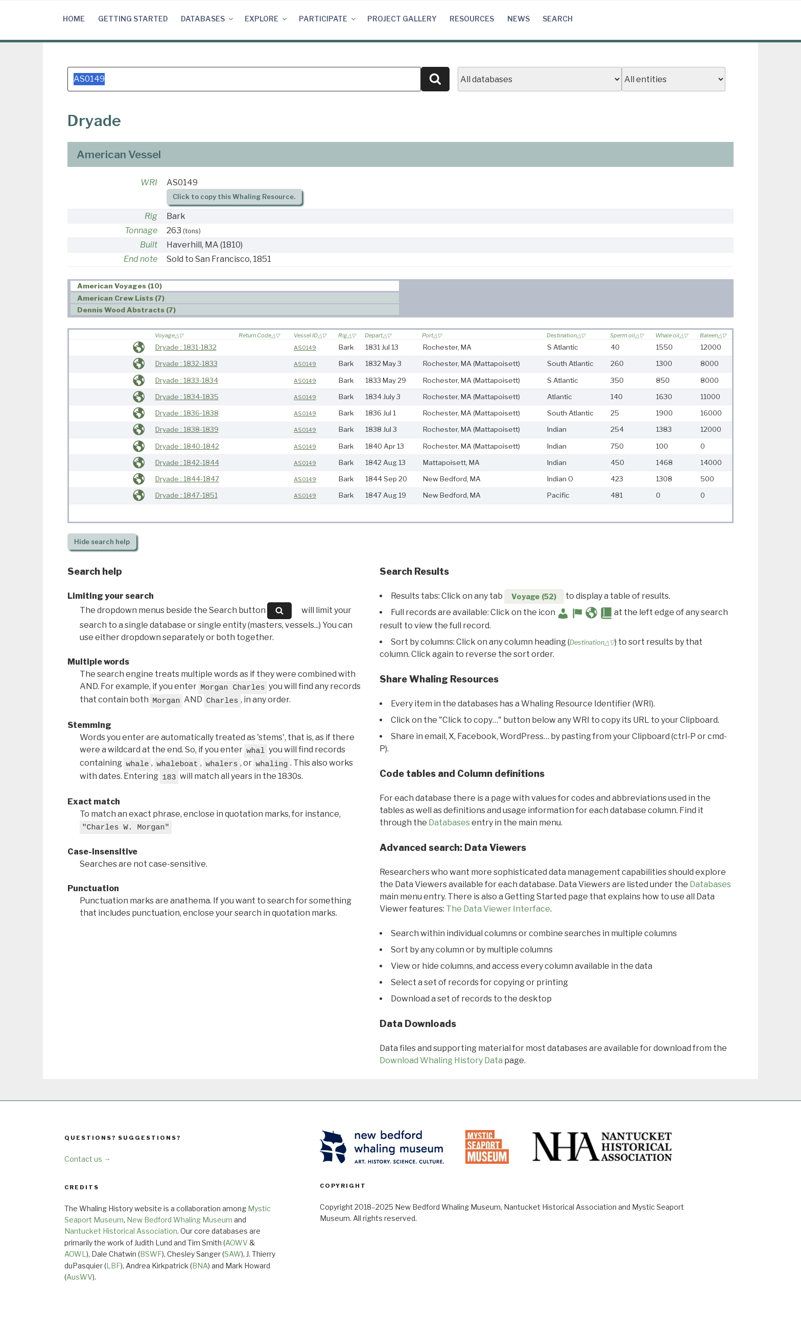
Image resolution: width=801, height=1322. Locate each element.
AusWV (79, 1276)
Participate (328, 18)
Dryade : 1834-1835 (187, 397)
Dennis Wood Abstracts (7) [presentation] (126, 310)
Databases (207, 18)
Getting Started (133, 18)
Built (148, 245)
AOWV (236, 1242)
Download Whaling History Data (441, 1060)
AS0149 (305, 347)
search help (102, 542)
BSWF (151, 1254)
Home (74, 18)
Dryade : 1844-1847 (187, 479)
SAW (232, 1254)
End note (140, 259)
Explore (266, 18)
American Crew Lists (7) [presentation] (120, 298)
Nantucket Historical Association (120, 1231)
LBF (113, 1265)
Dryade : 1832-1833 (186, 363)
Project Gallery (402, 18)
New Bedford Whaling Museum (179, 1219)
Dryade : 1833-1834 (186, 380)
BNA (200, 1265)
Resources (472, 18)
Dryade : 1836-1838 (187, 413)
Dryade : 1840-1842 (187, 446)
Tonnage (141, 230)
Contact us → (87, 1159)
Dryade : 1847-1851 (186, 495)
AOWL (75, 1254)
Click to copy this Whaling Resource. (234, 197)
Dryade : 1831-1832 (186, 347)
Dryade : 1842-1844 (187, 462)
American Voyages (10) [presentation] (119, 286)
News (518, 18)
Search (558, 18)
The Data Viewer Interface (498, 909)
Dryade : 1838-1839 (187, 429)
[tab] (234, 286)
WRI (148, 182)
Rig (151, 216)
